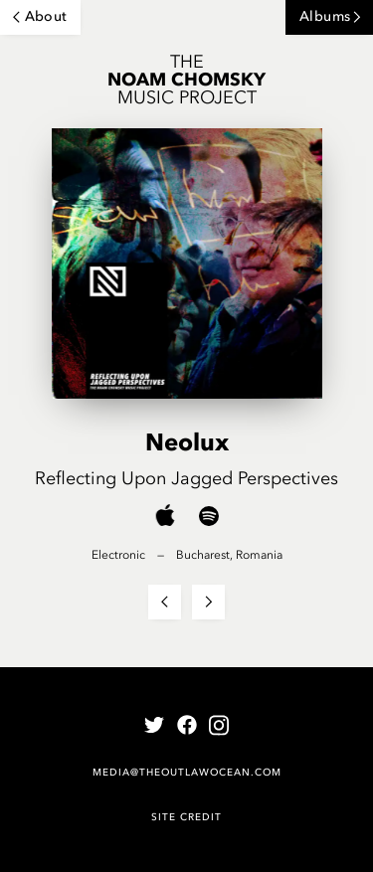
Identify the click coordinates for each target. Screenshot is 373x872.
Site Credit (186, 816)
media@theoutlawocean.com (187, 772)
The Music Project (186, 79)
